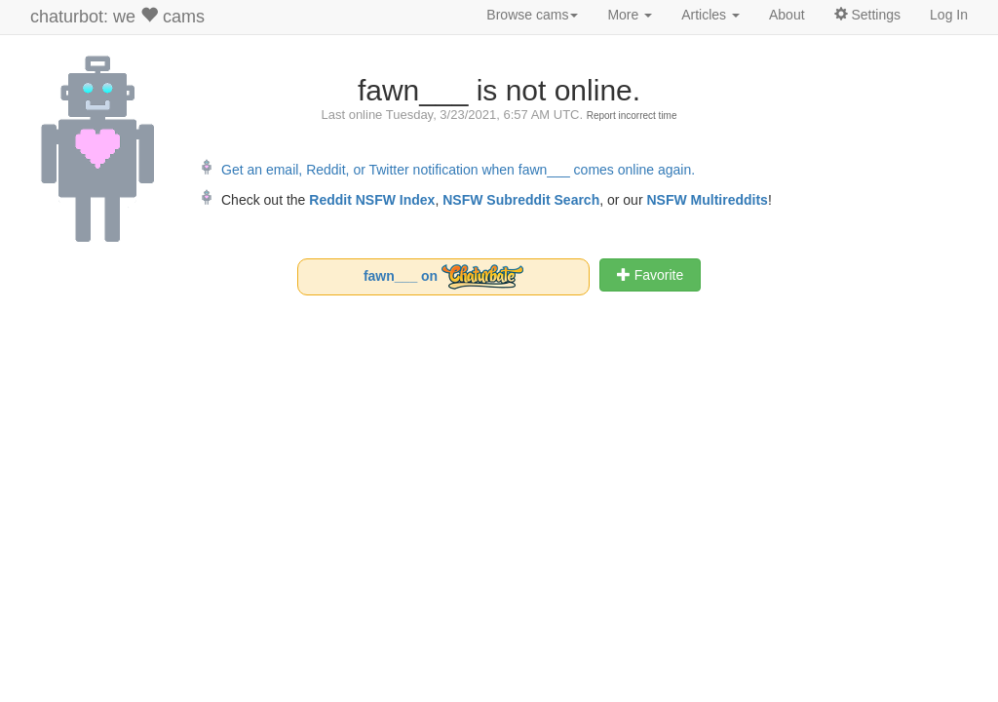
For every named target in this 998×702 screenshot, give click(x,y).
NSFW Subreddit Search (520, 200)
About (787, 14)
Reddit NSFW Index (372, 200)
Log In (949, 14)
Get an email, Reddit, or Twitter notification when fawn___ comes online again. (458, 169)
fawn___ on (443, 276)
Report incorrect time (632, 115)
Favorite (650, 275)
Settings (867, 14)
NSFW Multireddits (706, 200)
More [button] (629, 14)
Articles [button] (710, 14)
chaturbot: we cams (117, 16)
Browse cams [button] (532, 14)
